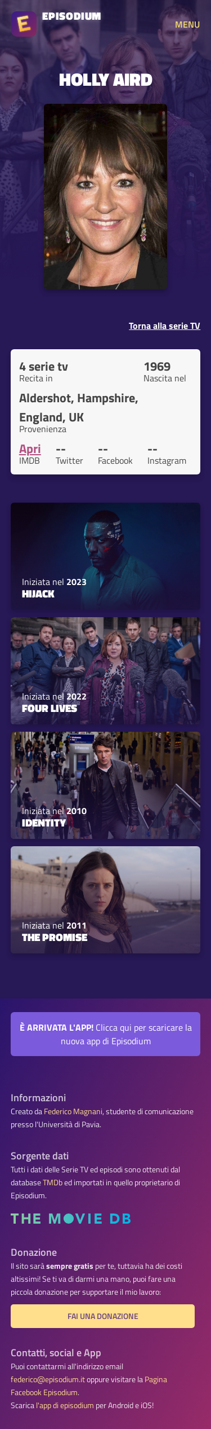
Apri (30, 448)
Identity (44, 822)
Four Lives (49, 708)
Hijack (38, 593)
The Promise (54, 937)
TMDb (52, 1182)
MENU (187, 24)
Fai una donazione (103, 1316)
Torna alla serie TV (164, 325)
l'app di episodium (65, 1405)
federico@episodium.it (48, 1379)
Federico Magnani (73, 1111)
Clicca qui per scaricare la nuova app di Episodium (106, 1034)
